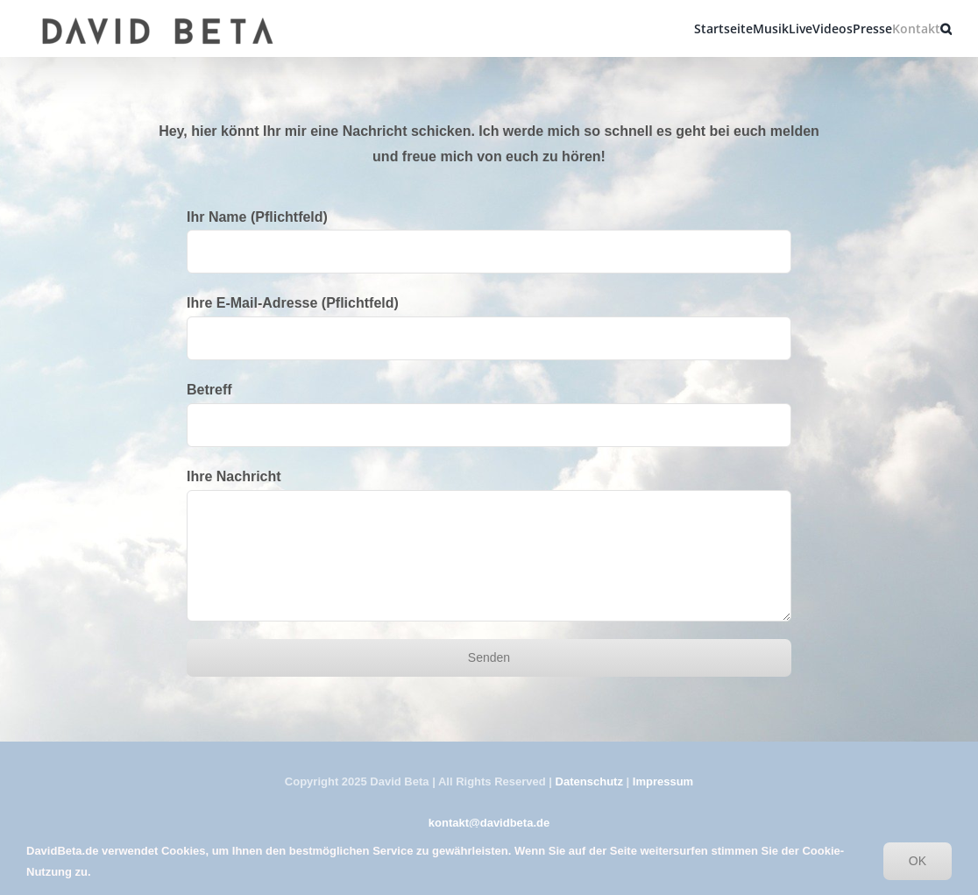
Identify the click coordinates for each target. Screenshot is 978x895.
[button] (946, 28)
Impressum (663, 781)
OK (917, 861)
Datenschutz (589, 781)
